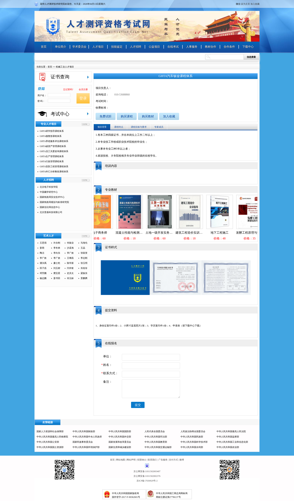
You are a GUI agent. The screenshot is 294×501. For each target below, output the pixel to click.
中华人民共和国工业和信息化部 (232, 442)
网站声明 (131, 459)
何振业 (70, 243)
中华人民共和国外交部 (120, 436)
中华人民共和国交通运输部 (158, 447)
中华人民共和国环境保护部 (86, 447)
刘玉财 (56, 268)
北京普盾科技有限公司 (51, 212)
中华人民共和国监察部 (228, 436)
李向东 (56, 253)
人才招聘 (135, 46)
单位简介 (60, 46)
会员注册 (83, 89)
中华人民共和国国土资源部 (50, 447)
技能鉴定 (116, 46)
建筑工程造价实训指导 (193, 232)
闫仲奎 (70, 268)
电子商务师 (102, 232)
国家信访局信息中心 (50, 207)
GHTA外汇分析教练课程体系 (54, 171)
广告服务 (162, 459)
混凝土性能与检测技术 (133, 232)
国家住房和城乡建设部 (120, 447)
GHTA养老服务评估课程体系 (54, 141)
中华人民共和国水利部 (192, 447)
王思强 (43, 243)
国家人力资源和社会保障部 (50, 431)
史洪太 (70, 273)
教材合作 (210, 46)
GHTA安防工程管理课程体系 (54, 166)
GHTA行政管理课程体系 (52, 161)
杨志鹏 (43, 278)
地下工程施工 (222, 232)
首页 (43, 46)
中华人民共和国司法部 (156, 436)
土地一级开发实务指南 (163, 232)
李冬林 (56, 248)
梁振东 (84, 273)
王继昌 (70, 258)
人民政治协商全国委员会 (193, 431)
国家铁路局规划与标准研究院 (54, 202)
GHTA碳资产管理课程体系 (53, 146)
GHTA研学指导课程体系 (52, 131)
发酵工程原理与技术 (252, 232)
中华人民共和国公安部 (48, 442)
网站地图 (120, 459)
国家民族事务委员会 (83, 442)
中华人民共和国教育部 (156, 442)
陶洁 (42, 253)
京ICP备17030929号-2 (147, 480)
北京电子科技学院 (49, 187)
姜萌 (42, 248)
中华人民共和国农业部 (228, 447)
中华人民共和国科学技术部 (194, 442)
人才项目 (98, 46)
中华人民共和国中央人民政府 (87, 436)
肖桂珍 (84, 268)
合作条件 (229, 46)
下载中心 (248, 46)
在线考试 (173, 46)
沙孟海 (70, 248)
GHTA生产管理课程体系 (52, 156)
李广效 (70, 253)
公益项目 (154, 46)
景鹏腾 (84, 278)
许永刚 (56, 243)
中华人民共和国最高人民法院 (231, 431)
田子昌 (43, 268)
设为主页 (245, 4)
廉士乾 (56, 263)
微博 (181, 459)
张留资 (84, 253)
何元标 (70, 278)
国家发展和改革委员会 (120, 442)
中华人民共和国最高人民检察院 (52, 436)
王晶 (83, 248)
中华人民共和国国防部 (120, 431)
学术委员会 (79, 46)
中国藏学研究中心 (49, 192)
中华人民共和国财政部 (84, 431)
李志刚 (84, 258)
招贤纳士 (141, 459)
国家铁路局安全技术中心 (52, 197)
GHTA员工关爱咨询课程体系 (54, 151)
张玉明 (84, 263)
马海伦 (84, 243)
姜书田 (56, 278)
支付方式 (173, 459)
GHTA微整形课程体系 (51, 136)
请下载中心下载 (191, 325)
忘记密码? (68, 89)
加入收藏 (255, 4)
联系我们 (152, 459)
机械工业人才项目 (65, 66)
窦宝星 (56, 273)
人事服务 (191, 46)
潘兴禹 (43, 263)
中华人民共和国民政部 (192, 436)
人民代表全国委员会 (155, 431)
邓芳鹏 (43, 273)
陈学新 (70, 263)
